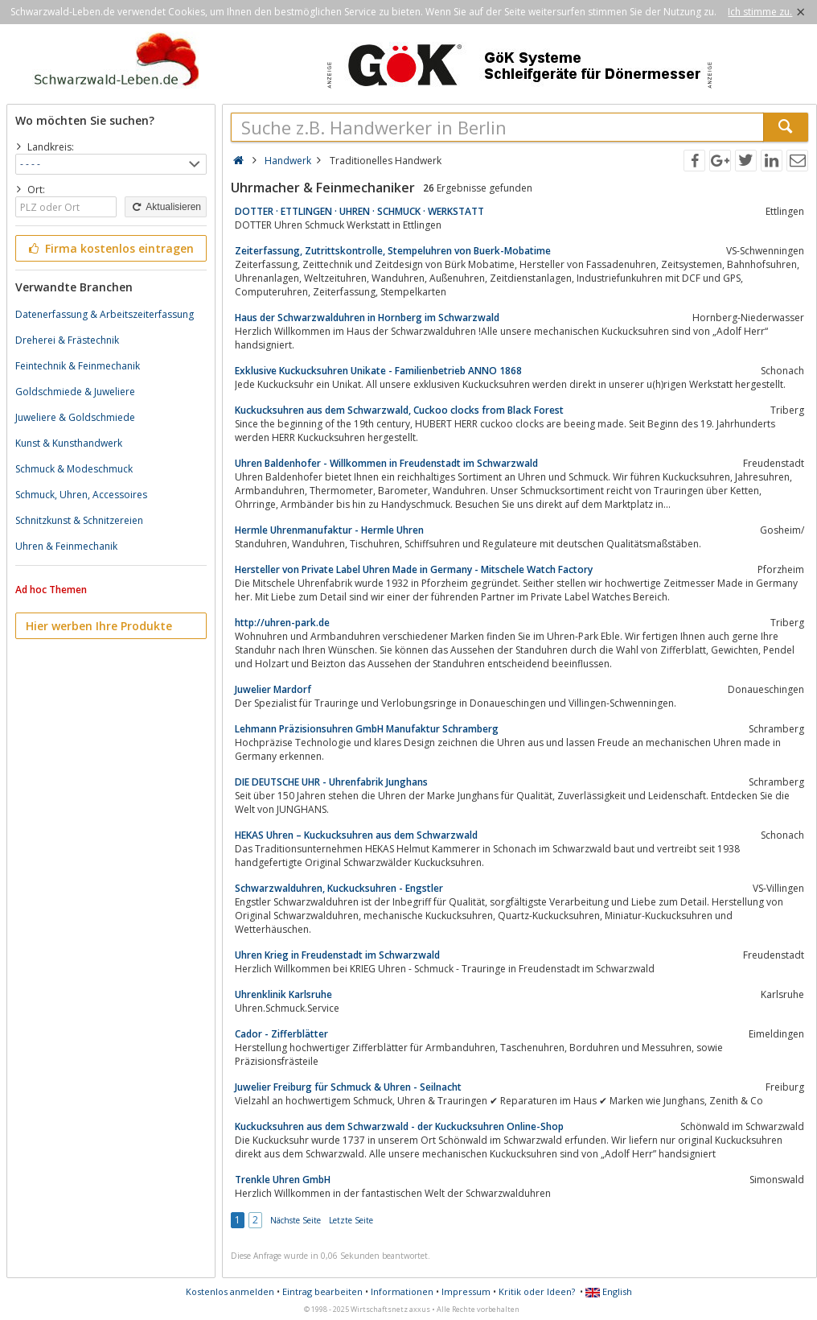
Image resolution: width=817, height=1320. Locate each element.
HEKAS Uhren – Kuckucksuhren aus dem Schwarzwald (356, 835)
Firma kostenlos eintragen (110, 248)
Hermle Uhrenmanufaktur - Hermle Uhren (329, 530)
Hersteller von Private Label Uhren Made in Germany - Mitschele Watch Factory (414, 569)
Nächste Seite (295, 1220)
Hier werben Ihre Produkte (99, 625)
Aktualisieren (165, 206)
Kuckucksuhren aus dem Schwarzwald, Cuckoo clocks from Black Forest (399, 410)
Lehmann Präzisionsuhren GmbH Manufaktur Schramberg (367, 729)
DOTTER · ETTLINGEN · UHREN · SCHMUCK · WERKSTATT (359, 211)
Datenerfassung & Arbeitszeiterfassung (104, 314)
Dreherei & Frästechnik (67, 340)
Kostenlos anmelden (230, 1291)
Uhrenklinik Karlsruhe (283, 994)
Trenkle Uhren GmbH (282, 1179)
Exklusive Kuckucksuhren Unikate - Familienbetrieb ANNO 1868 (378, 370)
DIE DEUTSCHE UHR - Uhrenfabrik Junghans (331, 782)
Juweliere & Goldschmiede (75, 417)
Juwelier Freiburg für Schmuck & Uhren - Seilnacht (348, 1087)
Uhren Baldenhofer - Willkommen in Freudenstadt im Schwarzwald (386, 463)
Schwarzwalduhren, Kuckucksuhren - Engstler (339, 888)
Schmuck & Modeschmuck (74, 469)
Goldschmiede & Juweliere (75, 391)
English (608, 1291)
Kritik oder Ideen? (537, 1291)
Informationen (402, 1291)
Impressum (466, 1291)
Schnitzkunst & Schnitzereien (79, 520)
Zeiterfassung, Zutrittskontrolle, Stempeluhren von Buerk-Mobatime (393, 251)
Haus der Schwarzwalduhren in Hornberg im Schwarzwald (367, 317)
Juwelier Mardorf (273, 689)
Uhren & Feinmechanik (66, 546)
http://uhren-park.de (282, 622)
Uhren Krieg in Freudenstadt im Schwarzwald (337, 955)
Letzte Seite (351, 1220)
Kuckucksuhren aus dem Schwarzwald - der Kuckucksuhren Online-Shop (399, 1126)
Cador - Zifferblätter (281, 1034)
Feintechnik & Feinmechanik (77, 366)
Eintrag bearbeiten (322, 1291)
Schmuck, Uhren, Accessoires (81, 494)
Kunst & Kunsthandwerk (68, 443)
